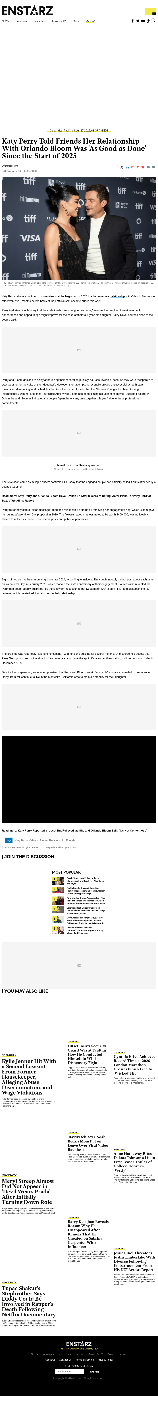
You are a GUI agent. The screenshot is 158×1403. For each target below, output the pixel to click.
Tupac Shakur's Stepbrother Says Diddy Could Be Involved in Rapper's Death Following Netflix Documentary (29, 1308)
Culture (79, 1361)
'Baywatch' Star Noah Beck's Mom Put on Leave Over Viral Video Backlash (88, 1150)
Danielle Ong (11, 172)
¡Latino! (116, 22)
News (34, 1361)
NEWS (7, 22)
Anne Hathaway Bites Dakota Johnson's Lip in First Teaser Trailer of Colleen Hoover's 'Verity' (134, 1169)
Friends (70, 847)
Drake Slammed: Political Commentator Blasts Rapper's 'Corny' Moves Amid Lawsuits (85, 937)
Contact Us (65, 1366)
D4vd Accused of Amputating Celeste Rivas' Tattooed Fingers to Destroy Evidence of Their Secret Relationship (85, 927)
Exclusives (28, 22)
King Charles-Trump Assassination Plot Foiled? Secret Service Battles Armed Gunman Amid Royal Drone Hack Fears (86, 908)
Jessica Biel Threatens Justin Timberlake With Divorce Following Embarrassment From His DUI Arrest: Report (134, 1268)
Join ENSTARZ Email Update (79, 1373)
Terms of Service (84, 1366)
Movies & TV (76, 23)
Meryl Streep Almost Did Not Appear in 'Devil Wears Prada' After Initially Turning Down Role (28, 1198)
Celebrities (53, 22)
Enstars (27, 10)
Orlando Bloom (38, 847)
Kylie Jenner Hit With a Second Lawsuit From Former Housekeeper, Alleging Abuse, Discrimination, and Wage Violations (29, 1084)
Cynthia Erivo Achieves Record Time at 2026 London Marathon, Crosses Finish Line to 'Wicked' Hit (134, 1072)
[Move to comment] (153, 174)
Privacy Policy (105, 1366)
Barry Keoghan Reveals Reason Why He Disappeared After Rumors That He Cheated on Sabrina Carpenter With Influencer (88, 1241)
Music (97, 22)
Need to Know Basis (72, 472)
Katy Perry (21, 847)
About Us (50, 1366)
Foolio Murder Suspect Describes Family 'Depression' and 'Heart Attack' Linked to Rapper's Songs (86, 898)
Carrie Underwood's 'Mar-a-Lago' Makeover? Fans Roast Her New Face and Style (85, 888)
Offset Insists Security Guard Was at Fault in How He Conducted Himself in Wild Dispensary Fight (87, 1061)
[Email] (148, 174)
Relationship (56, 847)
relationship (117, 303)
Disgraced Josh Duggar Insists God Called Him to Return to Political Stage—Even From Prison (86, 918)
